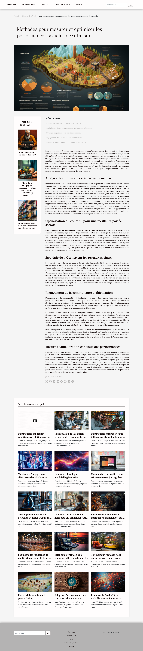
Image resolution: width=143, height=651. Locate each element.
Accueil (16, 16)
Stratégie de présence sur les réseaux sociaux (64, 133)
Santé (44, 5)
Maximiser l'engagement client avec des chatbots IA (32, 476)
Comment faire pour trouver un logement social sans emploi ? (27, 225)
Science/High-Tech (62, 5)
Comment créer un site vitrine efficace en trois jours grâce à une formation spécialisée (107, 477)
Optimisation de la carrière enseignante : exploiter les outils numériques (69, 437)
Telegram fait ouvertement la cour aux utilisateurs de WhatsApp (70, 598)
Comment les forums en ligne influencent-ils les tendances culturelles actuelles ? (107, 437)
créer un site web (62, 248)
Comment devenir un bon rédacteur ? (27, 153)
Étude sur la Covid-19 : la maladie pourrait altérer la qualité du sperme (106, 598)
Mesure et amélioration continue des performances (66, 142)
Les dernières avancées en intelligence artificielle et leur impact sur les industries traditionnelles (107, 519)
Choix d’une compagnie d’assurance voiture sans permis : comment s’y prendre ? (27, 189)
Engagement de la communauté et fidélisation (64, 137)
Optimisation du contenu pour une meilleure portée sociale (69, 128)
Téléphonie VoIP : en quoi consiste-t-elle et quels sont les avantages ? (71, 558)
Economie (11, 5)
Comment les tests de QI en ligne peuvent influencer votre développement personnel (70, 518)
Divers (79, 5)
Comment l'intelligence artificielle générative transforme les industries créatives (68, 479)
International (29, 5)
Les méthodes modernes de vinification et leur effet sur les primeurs (35, 558)
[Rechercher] (116, 5)
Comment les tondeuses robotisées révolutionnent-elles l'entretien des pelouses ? (34, 437)
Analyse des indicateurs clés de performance (63, 123)
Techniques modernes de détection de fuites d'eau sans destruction (34, 518)
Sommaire (54, 118)
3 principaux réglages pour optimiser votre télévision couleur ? (106, 558)
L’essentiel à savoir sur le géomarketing (32, 597)
